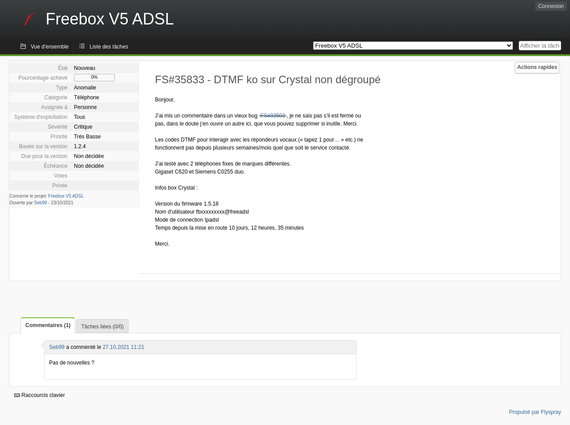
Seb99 (40, 202)
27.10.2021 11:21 (123, 347)
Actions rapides (537, 67)
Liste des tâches (109, 47)
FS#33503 (273, 116)
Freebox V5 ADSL (66, 196)
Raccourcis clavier (39, 395)
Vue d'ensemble (50, 47)
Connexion (551, 6)
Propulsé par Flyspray (535, 412)
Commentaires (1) (47, 325)
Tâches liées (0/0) (102, 327)
